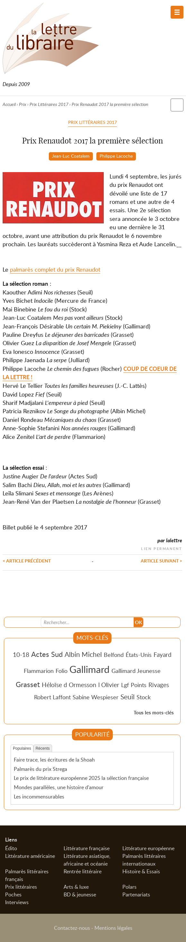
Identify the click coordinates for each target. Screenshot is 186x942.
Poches (13, 894)
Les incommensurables (39, 796)
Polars (129, 886)
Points (138, 685)
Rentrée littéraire (83, 871)
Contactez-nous (72, 927)
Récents (43, 748)
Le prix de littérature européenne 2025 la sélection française (81, 777)
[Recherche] (87, 622)
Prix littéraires (21, 886)
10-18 (21, 654)
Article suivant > (161, 560)
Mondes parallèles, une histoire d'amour (58, 787)
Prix (22, 104)
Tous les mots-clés (154, 712)
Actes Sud (47, 654)
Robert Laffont (52, 697)
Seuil (127, 696)
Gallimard (89, 669)
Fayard (163, 654)
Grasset (28, 684)
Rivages (158, 684)
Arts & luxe (76, 886)
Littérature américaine (30, 855)
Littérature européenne (148, 848)
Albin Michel (83, 654)
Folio (61, 671)
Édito (11, 848)
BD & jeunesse (80, 894)
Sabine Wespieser (96, 697)
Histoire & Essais (141, 871)
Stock (144, 697)
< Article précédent (27, 560)
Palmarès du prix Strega (40, 768)
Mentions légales (113, 927)
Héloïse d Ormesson (69, 684)
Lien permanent (161, 548)
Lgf (125, 685)
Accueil (9, 104)
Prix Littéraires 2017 (49, 104)
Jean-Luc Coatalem (71, 156)
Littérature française (87, 848)
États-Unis (139, 655)
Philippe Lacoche (116, 156)
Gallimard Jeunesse (136, 671)
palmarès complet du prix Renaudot (55, 269)
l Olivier (108, 684)
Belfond (114, 655)
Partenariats (136, 894)
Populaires (22, 748)
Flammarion (39, 671)
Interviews (17, 902)
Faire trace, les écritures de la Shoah (54, 759)
